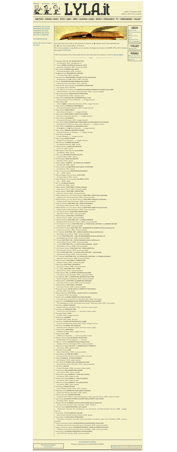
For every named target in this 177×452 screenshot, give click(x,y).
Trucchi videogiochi (135, 41)
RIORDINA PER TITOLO (42, 33)
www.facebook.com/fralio (87, 442)
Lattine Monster (134, 39)
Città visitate (133, 30)
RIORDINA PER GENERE (42, 29)
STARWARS (66, 50)
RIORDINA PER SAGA (41, 31)
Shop (55, 4)
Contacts (46, 4)
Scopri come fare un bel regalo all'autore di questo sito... (134, 57)
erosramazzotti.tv (48, 447)
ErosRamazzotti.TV (117, 447)
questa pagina (118, 55)
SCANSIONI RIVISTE (41, 39)
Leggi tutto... (133, 48)
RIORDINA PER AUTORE (42, 27)
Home (37, 4)
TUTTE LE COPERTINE (42, 35)
